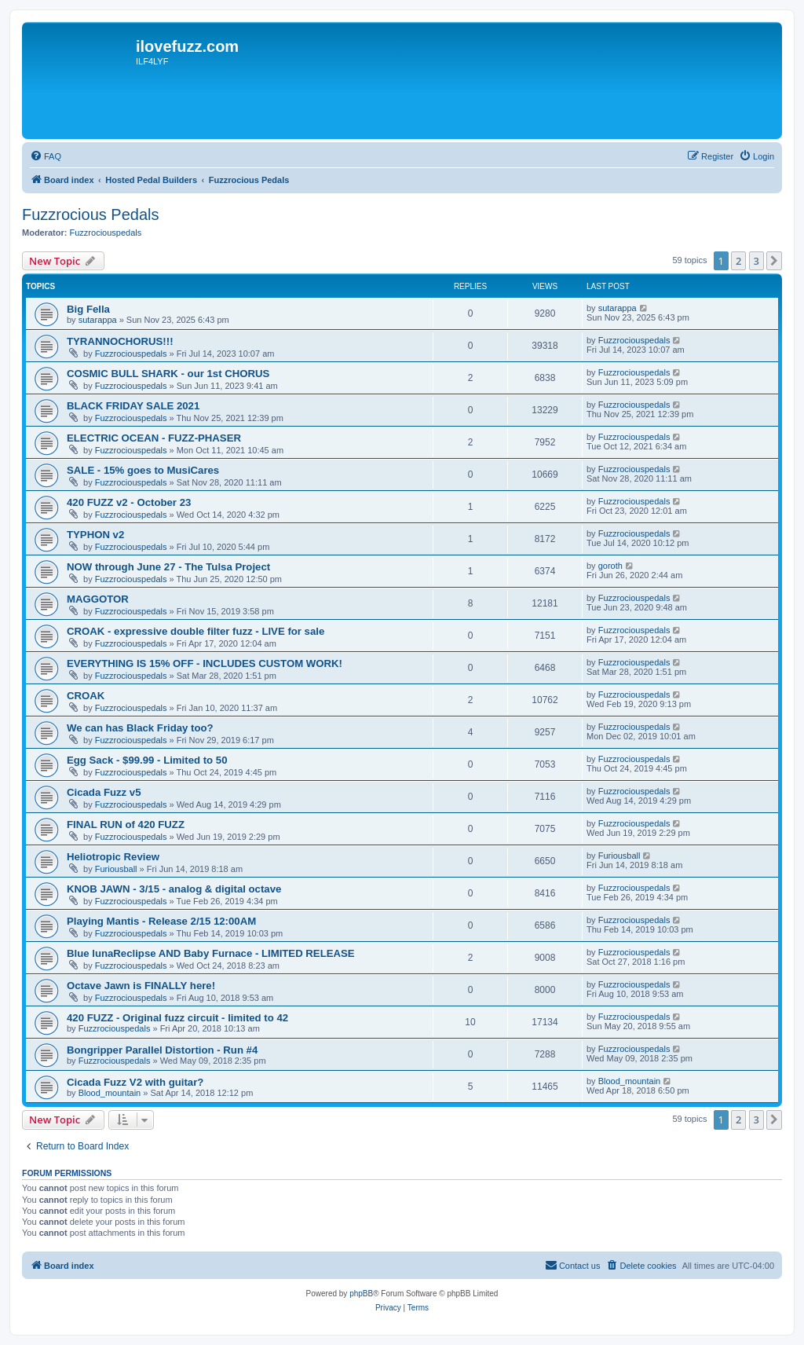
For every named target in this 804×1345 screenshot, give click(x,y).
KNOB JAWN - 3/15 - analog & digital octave (174, 889)
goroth (610, 565)
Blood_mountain (110, 1093)
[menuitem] (45, 156)
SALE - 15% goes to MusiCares (143, 470)
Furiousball (116, 869)
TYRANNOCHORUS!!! (120, 341)
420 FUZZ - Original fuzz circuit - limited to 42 (177, 1018)
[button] (774, 260)
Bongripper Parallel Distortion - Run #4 (162, 1050)
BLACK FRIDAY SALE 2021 (133, 406)
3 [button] (756, 261)
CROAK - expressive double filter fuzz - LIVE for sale (195, 631)
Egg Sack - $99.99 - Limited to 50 (147, 760)
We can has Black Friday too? (140, 728)
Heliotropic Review (113, 857)
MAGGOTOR (98, 599)
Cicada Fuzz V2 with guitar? (135, 1082)
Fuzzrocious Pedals (90, 214)
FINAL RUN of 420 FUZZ (126, 824)
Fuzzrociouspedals (106, 232)
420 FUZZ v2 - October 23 (129, 502)
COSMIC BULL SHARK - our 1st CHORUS (168, 373)
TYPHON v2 (95, 535)
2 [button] (738, 261)
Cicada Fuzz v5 (104, 792)
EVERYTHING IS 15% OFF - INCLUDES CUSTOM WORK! (204, 663)
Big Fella (88, 309)
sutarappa (98, 319)
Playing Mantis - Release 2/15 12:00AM (161, 921)
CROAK (85, 696)
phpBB (361, 1293)
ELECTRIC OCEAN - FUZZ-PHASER (154, 438)
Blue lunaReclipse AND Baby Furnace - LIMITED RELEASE (211, 953)
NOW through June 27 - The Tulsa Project (168, 567)
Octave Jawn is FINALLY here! (141, 985)
